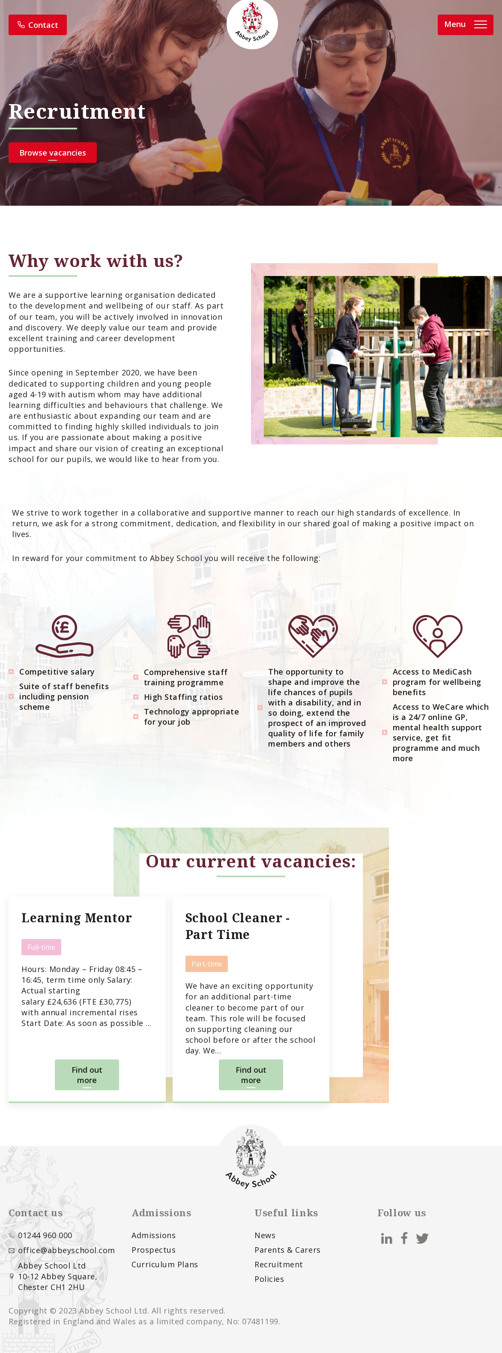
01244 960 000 (45, 1235)
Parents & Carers (287, 1250)
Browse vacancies (52, 152)
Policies (269, 1279)
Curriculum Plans (164, 1264)
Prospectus (153, 1250)
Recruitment (278, 1264)
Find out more (87, 1075)
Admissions (153, 1235)
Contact (37, 25)
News (264, 1235)
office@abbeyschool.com (66, 1250)
